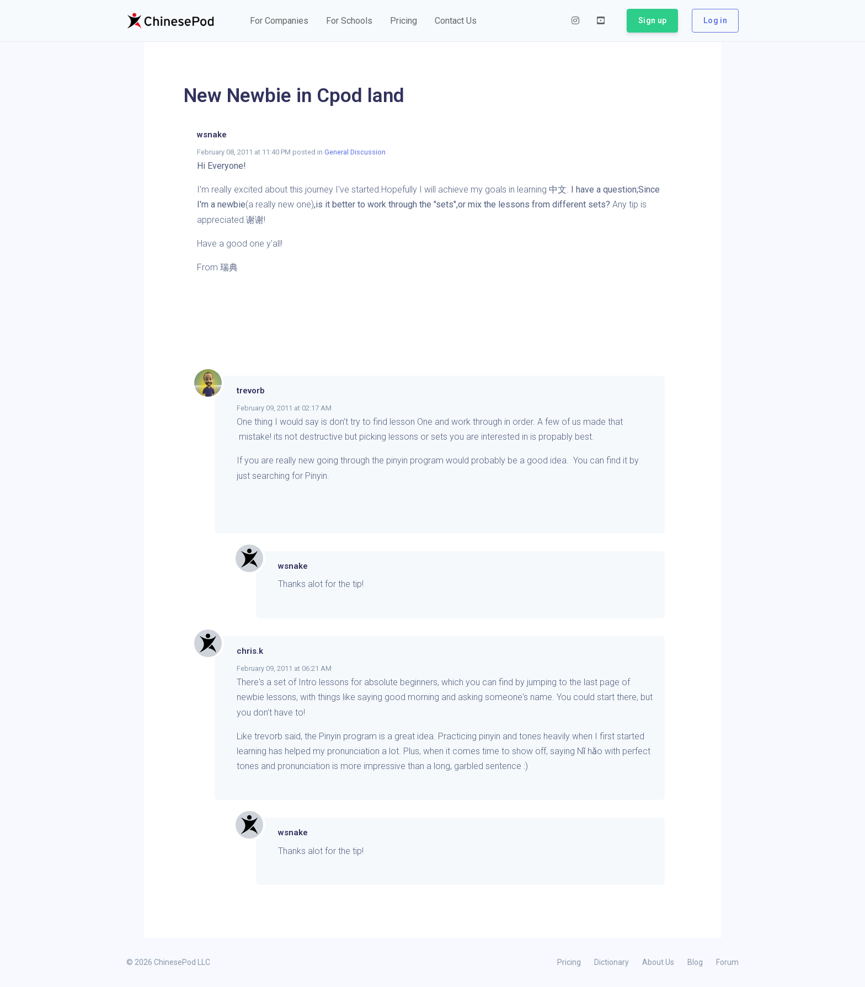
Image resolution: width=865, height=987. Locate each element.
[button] (279, 21)
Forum (727, 962)
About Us (658, 962)
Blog (695, 962)
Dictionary (611, 962)
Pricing (569, 962)
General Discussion (355, 152)
